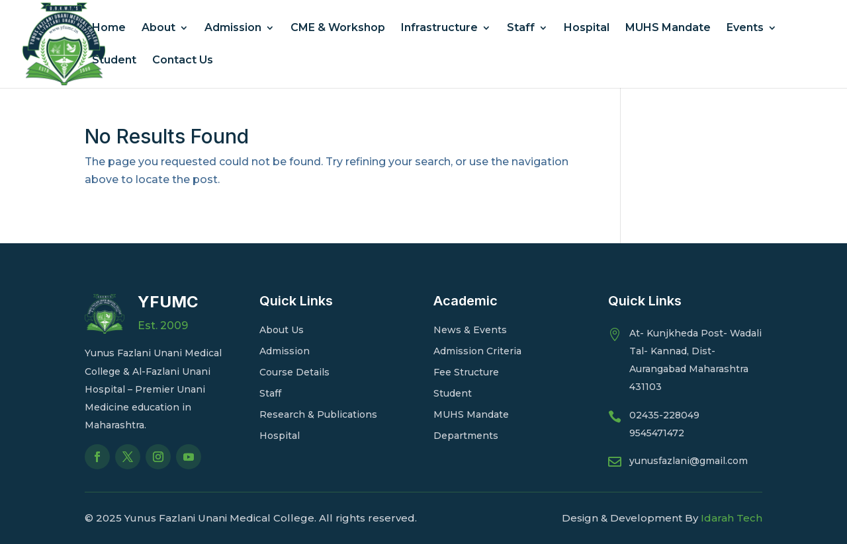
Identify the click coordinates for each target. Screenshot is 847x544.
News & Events (470, 330)
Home (109, 28)
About (158, 28)
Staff (521, 28)
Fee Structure (466, 372)
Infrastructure (439, 28)
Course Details (294, 372)
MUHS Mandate (668, 28)
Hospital (586, 28)
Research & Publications (318, 414)
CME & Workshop (337, 28)
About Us (281, 330)
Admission (232, 28)
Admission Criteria (477, 351)
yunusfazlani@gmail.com (688, 461)
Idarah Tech (731, 518)
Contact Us (182, 61)
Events (745, 28)
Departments (465, 436)
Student (114, 61)
